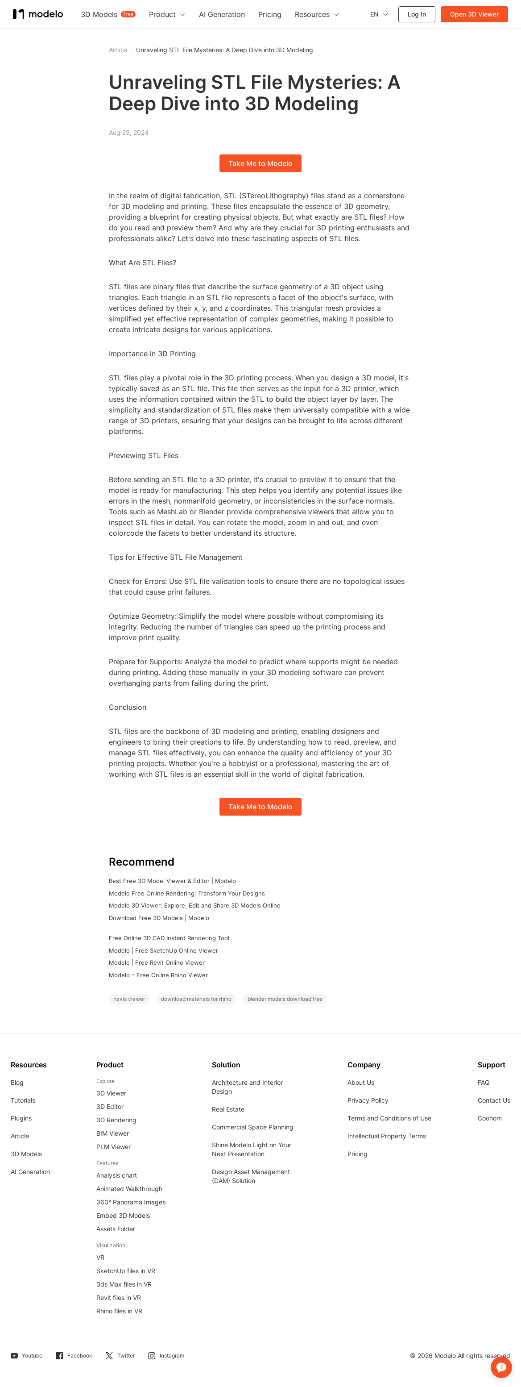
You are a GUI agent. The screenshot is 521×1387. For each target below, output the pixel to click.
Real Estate (228, 1109)
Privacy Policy (368, 1100)
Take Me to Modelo (260, 163)
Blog (17, 1082)
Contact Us (494, 1100)
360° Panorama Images (130, 1202)
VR (100, 1257)
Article (20, 1136)
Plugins (21, 1118)
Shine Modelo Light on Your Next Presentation (251, 1149)
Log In (416, 14)
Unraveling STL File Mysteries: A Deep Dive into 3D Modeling (224, 50)
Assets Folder (115, 1229)
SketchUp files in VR (125, 1271)
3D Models (26, 1154)
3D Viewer (111, 1093)
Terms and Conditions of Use (389, 1118)
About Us (360, 1082)
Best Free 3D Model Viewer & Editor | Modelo (172, 880)
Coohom (490, 1118)
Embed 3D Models (123, 1215)
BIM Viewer (112, 1133)
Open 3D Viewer (474, 14)
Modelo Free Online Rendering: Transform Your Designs (187, 893)
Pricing (357, 1154)
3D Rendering (116, 1120)
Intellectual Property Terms (386, 1136)
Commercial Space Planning (253, 1127)
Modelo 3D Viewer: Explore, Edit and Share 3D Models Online (195, 905)
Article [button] (118, 50)
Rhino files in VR (119, 1311)
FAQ (484, 1082)
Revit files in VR (118, 1297)
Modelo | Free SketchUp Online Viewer (163, 950)
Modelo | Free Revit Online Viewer (157, 962)
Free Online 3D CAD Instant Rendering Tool (169, 937)
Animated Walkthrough (129, 1188)
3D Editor (110, 1106)
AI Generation (30, 1171)
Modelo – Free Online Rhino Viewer (158, 975)
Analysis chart (116, 1175)
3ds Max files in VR (124, 1284)
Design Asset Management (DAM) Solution (251, 1176)
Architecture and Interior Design (247, 1087)
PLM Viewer (113, 1146)
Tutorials (23, 1100)
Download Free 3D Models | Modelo (159, 917)
